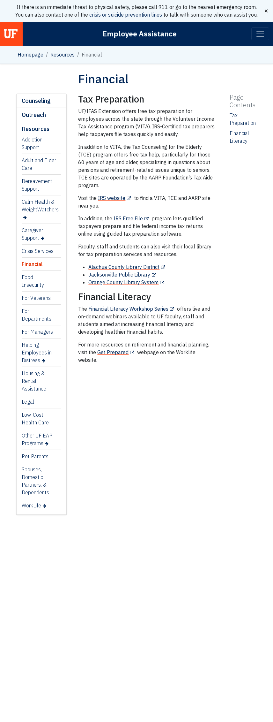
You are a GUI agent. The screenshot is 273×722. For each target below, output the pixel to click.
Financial (32, 264)
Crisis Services (38, 251)
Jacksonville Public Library (119, 274)
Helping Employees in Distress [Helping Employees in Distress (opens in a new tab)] (37, 352)
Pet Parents (35, 456)
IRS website (111, 198)
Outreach (34, 114)
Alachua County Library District (123, 267)
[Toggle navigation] (260, 33)
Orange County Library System (123, 282)
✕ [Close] (266, 11)
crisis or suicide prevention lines (125, 14)
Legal (28, 402)
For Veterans (36, 298)
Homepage (30, 54)
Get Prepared (113, 352)
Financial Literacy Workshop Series (128, 309)
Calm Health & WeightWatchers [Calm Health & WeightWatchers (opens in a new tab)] (40, 206)
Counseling (36, 100)
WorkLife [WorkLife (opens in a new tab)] (31, 505)
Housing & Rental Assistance (34, 381)
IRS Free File (128, 218)
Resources (62, 54)
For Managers (37, 332)
